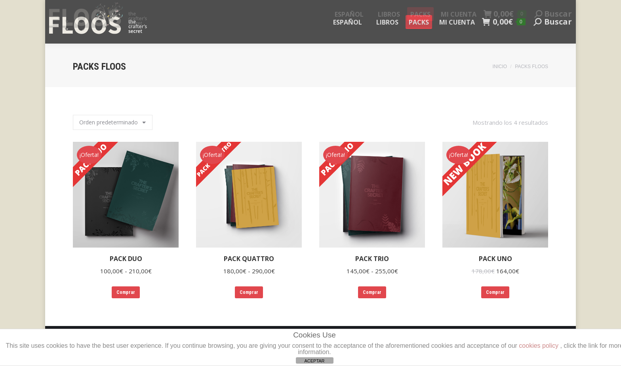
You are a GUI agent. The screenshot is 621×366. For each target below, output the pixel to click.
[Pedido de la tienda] (112, 122)
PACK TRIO (372, 258)
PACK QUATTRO (249, 258)
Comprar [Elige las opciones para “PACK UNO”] (495, 292)
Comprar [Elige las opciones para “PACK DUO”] (125, 292)
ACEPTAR (314, 360)
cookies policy (538, 345)
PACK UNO (495, 258)
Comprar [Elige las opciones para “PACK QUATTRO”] (249, 292)
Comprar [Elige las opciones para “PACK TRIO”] (372, 292)
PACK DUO (126, 258)
